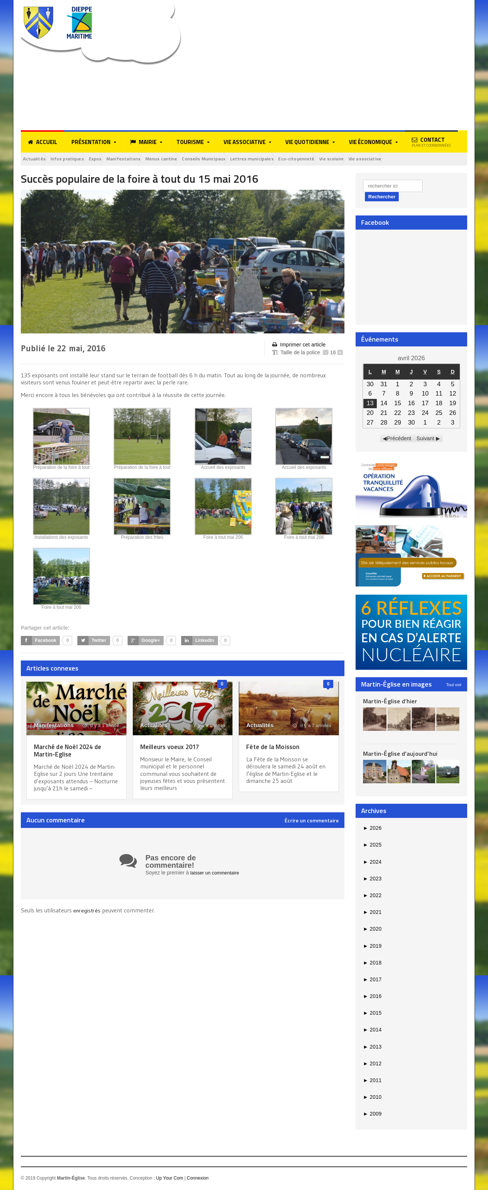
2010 (372, 1098)
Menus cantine (189, 159)
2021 (372, 913)
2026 (372, 829)
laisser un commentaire (217, 874)
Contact (431, 141)
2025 (372, 846)
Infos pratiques (76, 159)
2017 (372, 980)
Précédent (399, 439)
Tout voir (454, 686)
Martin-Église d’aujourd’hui (399, 754)
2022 (372, 896)
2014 (372, 1031)
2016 (372, 997)
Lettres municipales (296, 159)
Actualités (37, 159)
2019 (372, 947)
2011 (372, 1081)
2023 (372, 880)
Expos (111, 159)
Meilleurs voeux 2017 (174, 747)
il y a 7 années (312, 726)
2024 (372, 863)
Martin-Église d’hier (389, 702)
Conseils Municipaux (240, 159)
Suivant (425, 439)
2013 (372, 1048)
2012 (372, 1065)
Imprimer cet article (298, 346)
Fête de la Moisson (276, 747)
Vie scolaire (390, 159)
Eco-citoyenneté (348, 159)
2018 (372, 964)
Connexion (197, 1179)
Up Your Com (169, 1179)
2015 (372, 1014)
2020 (372, 930)
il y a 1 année (101, 726)
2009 (372, 1115)
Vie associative (430, 159)
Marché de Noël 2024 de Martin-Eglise (72, 751)
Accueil (42, 142)
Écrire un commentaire (312, 821)
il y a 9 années (206, 726)
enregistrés (88, 911)
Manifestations (145, 159)
